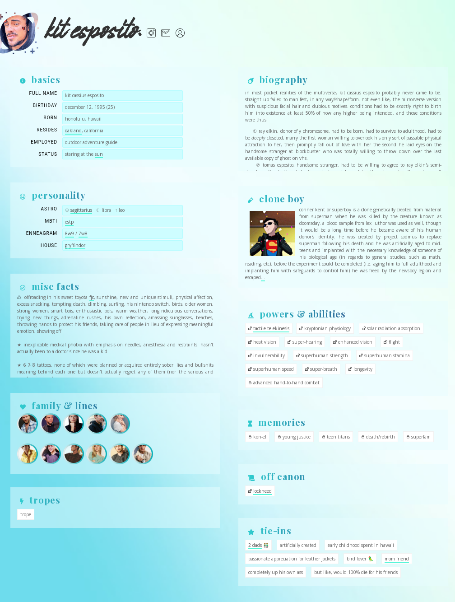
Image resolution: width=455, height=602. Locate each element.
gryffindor (75, 245)
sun (99, 154)
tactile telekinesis (271, 328)
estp (69, 222)
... (263, 277)
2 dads (255, 545)
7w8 (83, 233)
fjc (91, 297)
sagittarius (81, 210)
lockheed (262, 491)
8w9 (69, 233)
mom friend (397, 558)
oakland (73, 130)
